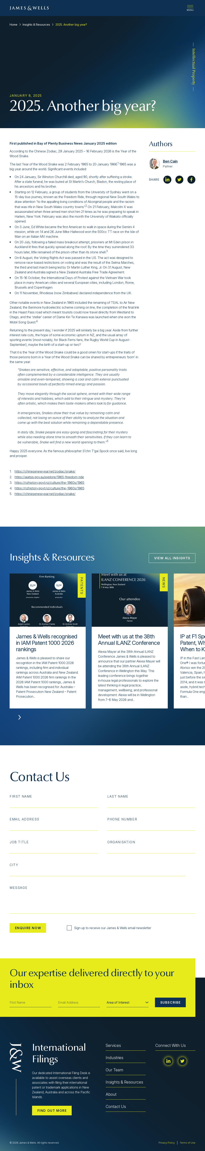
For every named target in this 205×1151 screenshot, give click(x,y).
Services (113, 1045)
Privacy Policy (167, 1142)
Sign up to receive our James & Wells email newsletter (109, 928)
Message (18, 887)
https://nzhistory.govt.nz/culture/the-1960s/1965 (49, 483)
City (14, 865)
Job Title (19, 842)
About (111, 1094)
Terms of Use (187, 1142)
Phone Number (122, 819)
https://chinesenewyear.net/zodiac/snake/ (45, 471)
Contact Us (116, 1106)
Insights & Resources (36, 24)
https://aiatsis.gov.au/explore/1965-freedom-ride (49, 477)
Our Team (114, 1069)
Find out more (52, 1111)
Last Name (117, 796)
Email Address (24, 819)
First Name (21, 796)
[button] (19, 717)
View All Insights (172, 558)
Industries (114, 1057)
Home (13, 24)
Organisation (121, 842)
